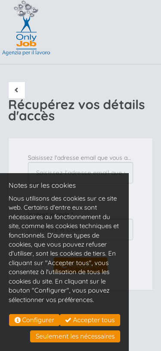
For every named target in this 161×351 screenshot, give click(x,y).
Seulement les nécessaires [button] (75, 336)
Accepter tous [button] (90, 320)
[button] (16, 90)
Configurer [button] (35, 320)
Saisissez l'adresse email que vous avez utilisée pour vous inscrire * (81, 158)
